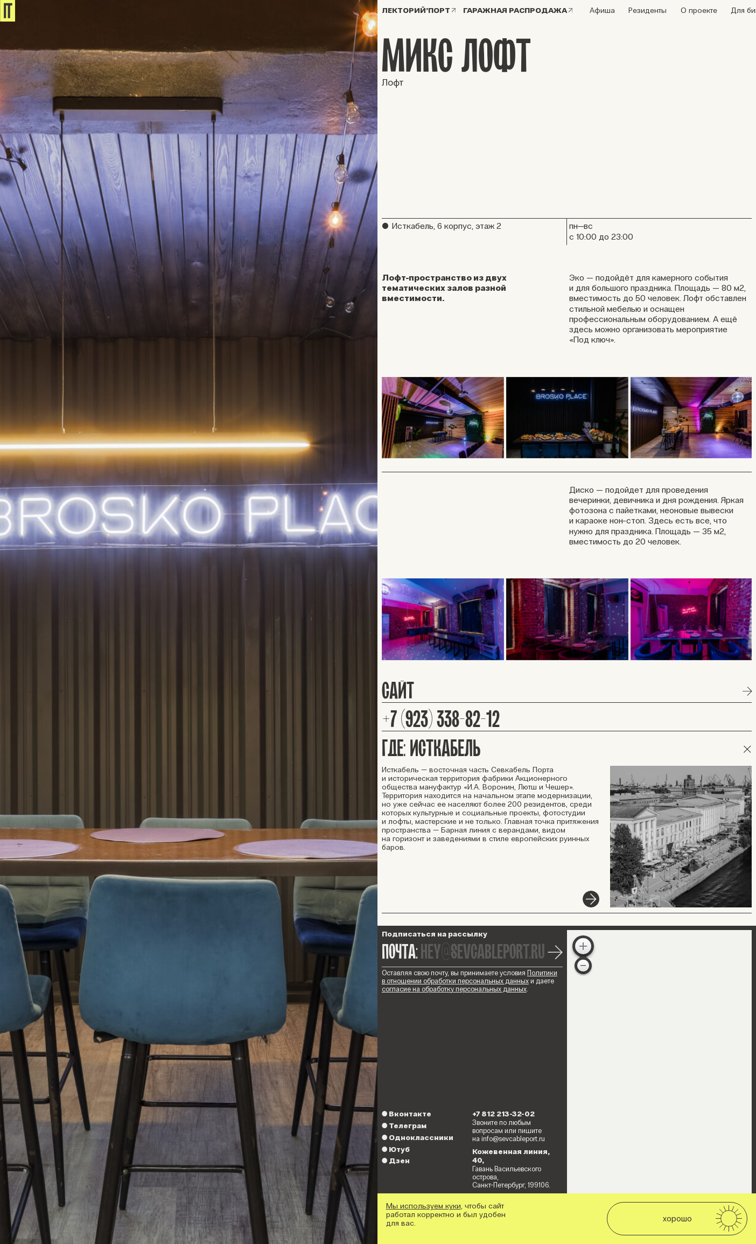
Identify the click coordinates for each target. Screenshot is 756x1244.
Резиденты (647, 10)
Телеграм (404, 1125)
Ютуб (396, 1149)
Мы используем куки (423, 1206)
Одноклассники (417, 1137)
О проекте (699, 10)
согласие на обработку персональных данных (454, 989)
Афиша (602, 10)
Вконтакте (406, 1114)
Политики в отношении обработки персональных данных (469, 977)
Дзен (396, 1160)
